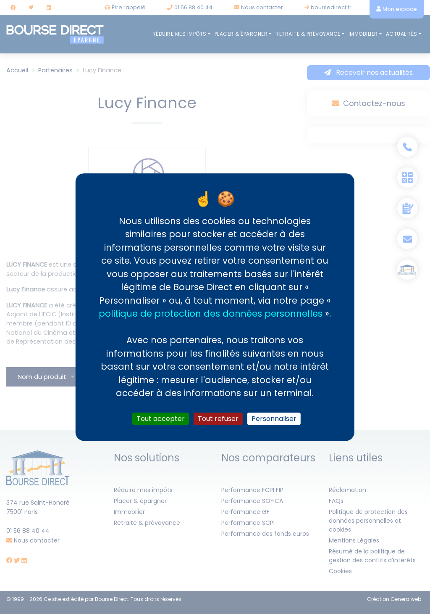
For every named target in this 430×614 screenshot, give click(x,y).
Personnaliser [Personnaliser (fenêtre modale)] (274, 418)
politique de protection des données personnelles (210, 313)
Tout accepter (160, 418)
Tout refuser (218, 418)
